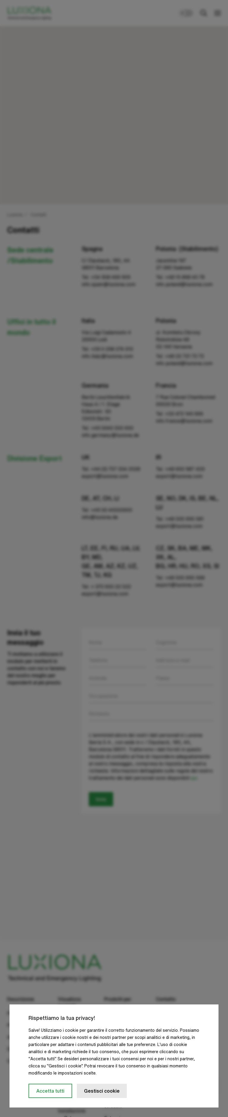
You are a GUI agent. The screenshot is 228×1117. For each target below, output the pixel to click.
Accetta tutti (50, 1090)
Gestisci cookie (102, 1090)
